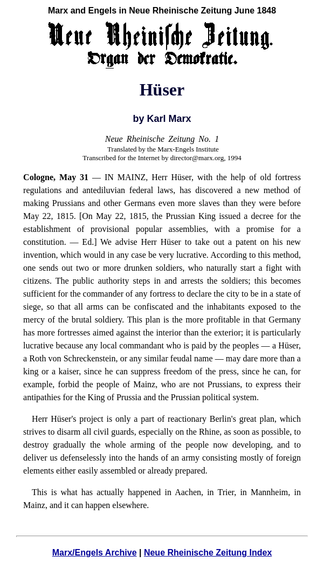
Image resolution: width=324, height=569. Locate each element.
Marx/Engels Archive (94, 552)
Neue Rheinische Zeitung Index (208, 552)
